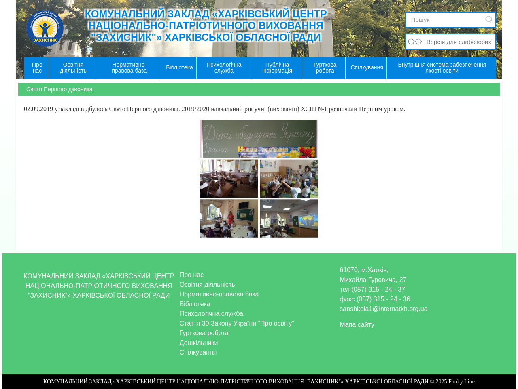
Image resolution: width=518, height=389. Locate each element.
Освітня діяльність (207, 284)
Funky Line (461, 381)
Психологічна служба (211, 313)
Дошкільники (199, 342)
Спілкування (198, 352)
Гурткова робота (204, 333)
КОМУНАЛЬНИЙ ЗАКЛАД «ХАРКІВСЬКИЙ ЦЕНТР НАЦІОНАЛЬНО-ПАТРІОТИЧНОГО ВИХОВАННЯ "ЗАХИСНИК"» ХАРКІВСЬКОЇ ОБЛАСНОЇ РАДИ (206, 25)
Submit (489, 19)
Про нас (192, 274)
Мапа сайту (357, 324)
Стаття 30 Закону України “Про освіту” (237, 323)
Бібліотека (195, 304)
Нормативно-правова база (219, 294)
